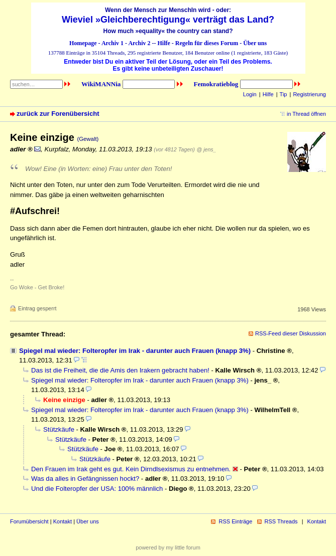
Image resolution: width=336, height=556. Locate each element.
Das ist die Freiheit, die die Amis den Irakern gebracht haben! (120, 370)
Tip (283, 94)
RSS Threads (281, 521)
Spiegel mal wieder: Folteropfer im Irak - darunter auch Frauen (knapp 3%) (135, 350)
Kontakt (62, 521)
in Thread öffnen (306, 114)
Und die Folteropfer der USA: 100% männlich (97, 488)
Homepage (83, 43)
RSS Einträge (235, 521)
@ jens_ (206, 149)
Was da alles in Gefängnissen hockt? (85, 478)
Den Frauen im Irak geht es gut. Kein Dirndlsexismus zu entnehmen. (131, 469)
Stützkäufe (58, 429)
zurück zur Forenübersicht (58, 113)
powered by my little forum (168, 547)
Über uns (255, 43)
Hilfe (164, 43)
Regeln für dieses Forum (206, 43)
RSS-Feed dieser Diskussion (290, 333)
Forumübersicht (29, 521)
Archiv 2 (139, 43)
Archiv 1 (112, 43)
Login (250, 94)
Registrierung (309, 94)
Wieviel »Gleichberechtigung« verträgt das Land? (168, 20)
